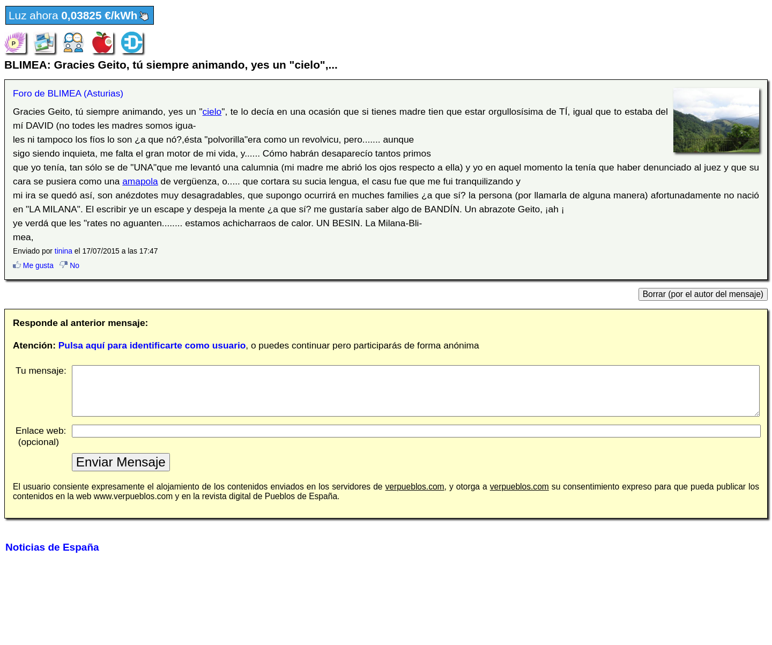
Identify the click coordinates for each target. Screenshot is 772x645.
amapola (140, 181)
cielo (212, 111)
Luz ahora (80, 16)
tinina (63, 251)
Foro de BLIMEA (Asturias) (68, 93)
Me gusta (33, 265)
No (69, 265)
